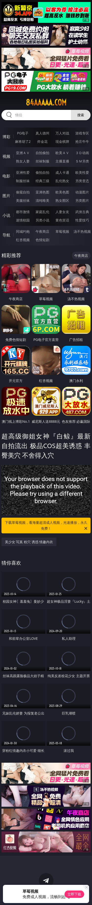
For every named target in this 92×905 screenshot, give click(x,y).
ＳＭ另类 (82, 161)
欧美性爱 (82, 172)
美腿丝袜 (23, 200)
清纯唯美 (42, 200)
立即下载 (74, 894)
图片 (6, 195)
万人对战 (62, 133)
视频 (6, 156)
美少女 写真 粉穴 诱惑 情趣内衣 (29, 542)
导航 (6, 235)
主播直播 (62, 161)
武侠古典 (82, 211)
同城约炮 (23, 231)
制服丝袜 (23, 180)
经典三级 (42, 180)
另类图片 (82, 200)
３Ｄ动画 (82, 152)
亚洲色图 (42, 192)
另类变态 (82, 180)
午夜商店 (42, 231)
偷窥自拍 (23, 192)
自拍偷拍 (42, 152)
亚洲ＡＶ (23, 152)
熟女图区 (62, 200)
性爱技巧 (82, 220)
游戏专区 (82, 133)
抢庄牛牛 (82, 141)
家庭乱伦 (42, 211)
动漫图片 (82, 192)
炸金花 (42, 141)
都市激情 (23, 211)
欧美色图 (62, 192)
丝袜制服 (42, 161)
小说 (6, 215)
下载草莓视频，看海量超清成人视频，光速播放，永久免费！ (46, 525)
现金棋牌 (62, 141)
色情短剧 (42, 239)
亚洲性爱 (23, 172)
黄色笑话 (62, 220)
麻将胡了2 (23, 141)
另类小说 (42, 220)
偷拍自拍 (42, 172)
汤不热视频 (82, 231)
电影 (6, 176)
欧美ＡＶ (62, 152)
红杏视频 (23, 239)
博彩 (6, 136)
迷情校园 (23, 220)
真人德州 (42, 133)
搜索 (80, 115)
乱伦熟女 (62, 180)
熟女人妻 (23, 161)
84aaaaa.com (46, 102)
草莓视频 (62, 231)
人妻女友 (62, 211)
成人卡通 (62, 172)
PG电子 (22, 133)
